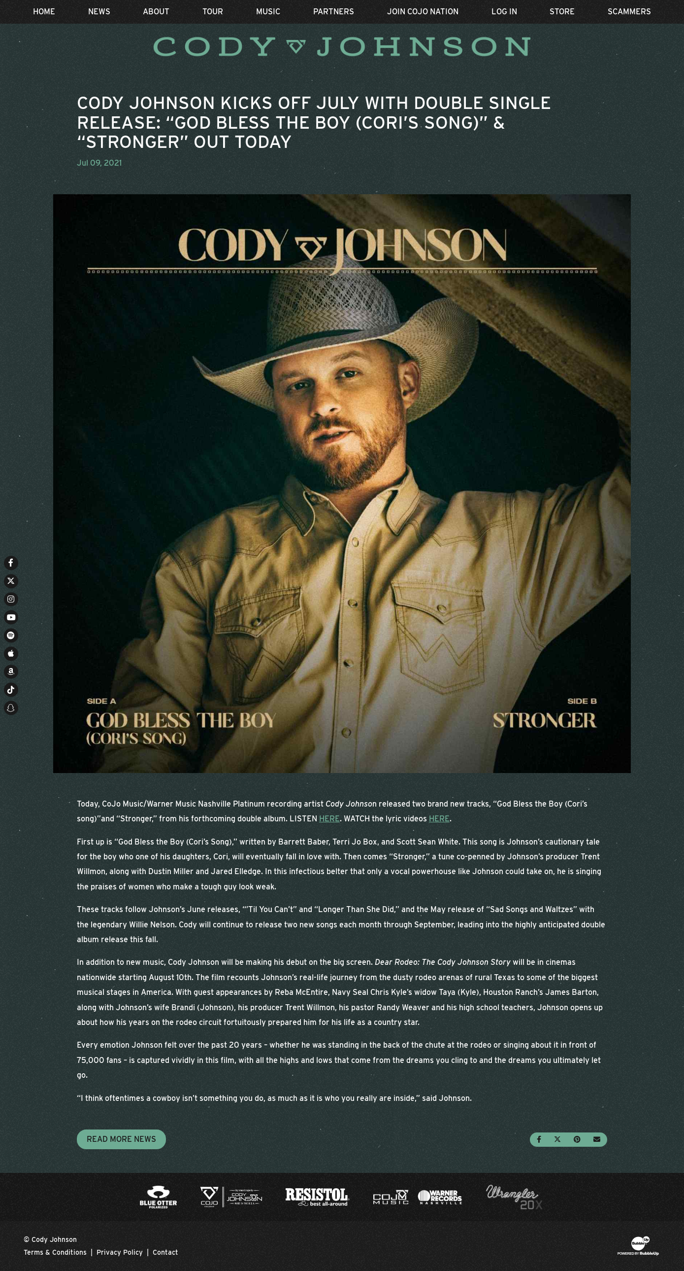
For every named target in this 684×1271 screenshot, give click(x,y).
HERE (329, 818)
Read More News (121, 1139)
